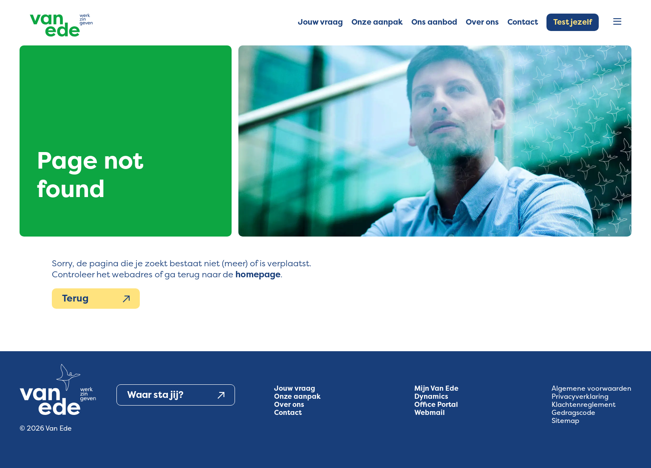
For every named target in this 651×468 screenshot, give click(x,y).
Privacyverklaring (580, 396)
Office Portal (436, 404)
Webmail (429, 412)
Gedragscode (573, 412)
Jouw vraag (294, 388)
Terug (96, 298)
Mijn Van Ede (436, 388)
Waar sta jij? (175, 395)
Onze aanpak (297, 396)
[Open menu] (617, 22)
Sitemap (565, 420)
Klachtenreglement (584, 404)
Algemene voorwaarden (591, 388)
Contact (288, 412)
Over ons (289, 404)
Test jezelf (572, 22)
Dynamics (431, 396)
